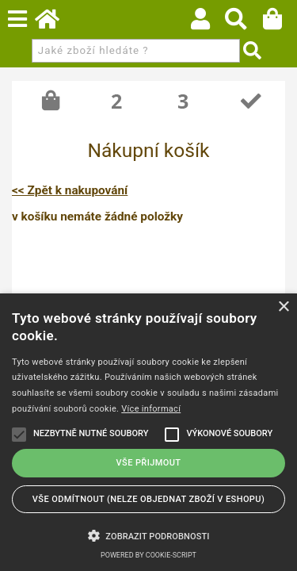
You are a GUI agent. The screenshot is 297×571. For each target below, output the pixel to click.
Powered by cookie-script (148, 555)
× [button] (283, 307)
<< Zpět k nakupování (70, 190)
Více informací (151, 409)
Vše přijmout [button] (148, 463)
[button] (148, 534)
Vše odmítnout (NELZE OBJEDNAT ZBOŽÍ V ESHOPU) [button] (148, 499)
